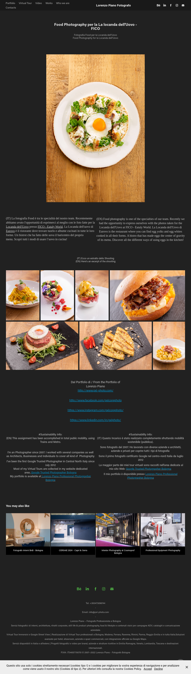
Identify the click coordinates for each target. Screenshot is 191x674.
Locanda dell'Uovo (17, 226)
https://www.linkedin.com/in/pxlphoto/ (95, 420)
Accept (148, 669)
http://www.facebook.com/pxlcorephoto (95, 400)
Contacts (11, 7)
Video (38, 3)
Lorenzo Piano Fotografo (113, 5)
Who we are (62, 3)
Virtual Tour (25, 3)
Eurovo (10, 230)
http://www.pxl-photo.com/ (95, 390)
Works (49, 3)
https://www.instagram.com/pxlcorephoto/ (96, 410)
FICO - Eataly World (50, 226)
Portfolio (10, 3)
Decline (158, 669)
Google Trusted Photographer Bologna (54, 472)
